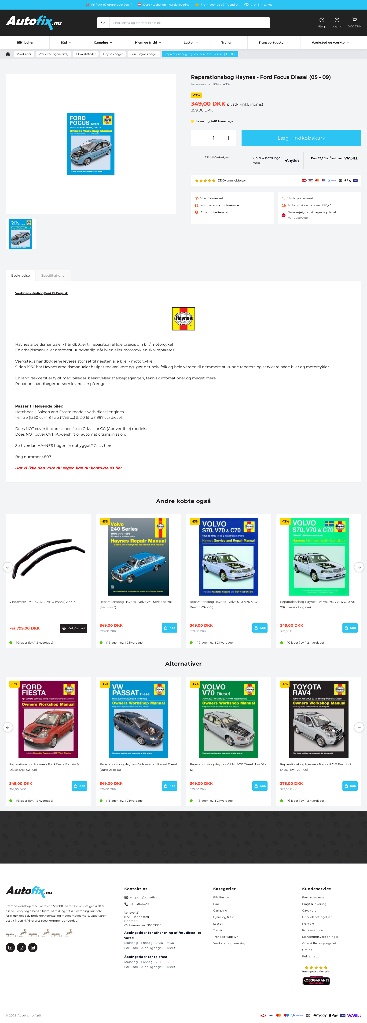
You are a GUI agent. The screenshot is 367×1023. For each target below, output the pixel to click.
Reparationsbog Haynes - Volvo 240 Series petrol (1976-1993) (136, 604)
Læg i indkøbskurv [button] (301, 138)
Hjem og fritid (224, 917)
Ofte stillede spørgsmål (320, 943)
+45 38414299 (140, 904)
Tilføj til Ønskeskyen (217, 157)
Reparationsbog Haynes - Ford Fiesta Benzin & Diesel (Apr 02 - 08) (44, 767)
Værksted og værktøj (229, 943)
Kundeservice (312, 930)
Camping (220, 910)
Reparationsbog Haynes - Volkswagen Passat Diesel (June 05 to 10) (138, 767)
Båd (216, 904)
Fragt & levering (314, 904)
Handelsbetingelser (317, 917)
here (108, 445)
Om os (307, 950)
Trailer (218, 930)
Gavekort (309, 910)
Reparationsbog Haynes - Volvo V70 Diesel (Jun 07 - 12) (228, 767)
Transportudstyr (225, 936)
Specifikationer (53, 275)
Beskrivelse (20, 275)
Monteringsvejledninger (320, 936)
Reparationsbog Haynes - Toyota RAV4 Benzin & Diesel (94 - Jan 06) (316, 767)
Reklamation (312, 956)
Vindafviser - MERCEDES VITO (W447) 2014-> (42, 602)
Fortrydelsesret (314, 897)
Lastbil (218, 923)
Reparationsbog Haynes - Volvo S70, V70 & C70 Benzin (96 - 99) (224, 604)
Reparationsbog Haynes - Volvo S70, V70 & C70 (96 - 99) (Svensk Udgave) (318, 604)
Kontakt (308, 923)
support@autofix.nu (145, 897)
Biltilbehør (221, 897)
